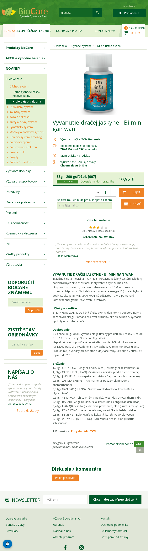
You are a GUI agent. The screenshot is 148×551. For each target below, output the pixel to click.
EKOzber (44, 31)
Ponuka (9, 31)
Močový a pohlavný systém (26, 132)
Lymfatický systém (21, 127)
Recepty (21, 31)
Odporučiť (34, 310)
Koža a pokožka (19, 117)
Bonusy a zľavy (15, 524)
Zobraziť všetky (28, 410)
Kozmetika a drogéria (21, 233)
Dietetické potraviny (20, 202)
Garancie (58, 524)
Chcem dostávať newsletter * (115, 499)
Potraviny (13, 192)
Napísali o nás (62, 531)
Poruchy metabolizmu (23, 147)
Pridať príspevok (65, 478)
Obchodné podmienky (114, 524)
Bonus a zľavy (105, 31)
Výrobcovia (14, 264)
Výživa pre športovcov (22, 181)
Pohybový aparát (20, 142)
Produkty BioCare (19, 48)
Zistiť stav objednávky (23, 332)
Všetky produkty (17, 254)
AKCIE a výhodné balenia (24, 58)
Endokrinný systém (21, 107)
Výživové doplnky (18, 171)
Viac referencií (96, 262)
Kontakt (105, 518)
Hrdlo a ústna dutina (27, 101)
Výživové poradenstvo (67, 518)
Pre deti (11, 213)
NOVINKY (13, 68)
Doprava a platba (69, 31)
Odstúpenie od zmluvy (114, 537)
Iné (8, 244)
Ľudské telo (14, 79)
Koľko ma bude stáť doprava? (78, 146)
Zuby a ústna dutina (21, 162)
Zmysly (13, 157)
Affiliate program (63, 537)
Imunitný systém (19, 112)
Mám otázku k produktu (75, 155)
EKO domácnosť (17, 223)
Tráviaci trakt (17, 152)
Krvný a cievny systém (23, 122)
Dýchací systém (19, 86)
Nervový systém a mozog (25, 137)
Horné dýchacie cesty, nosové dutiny (26, 94)
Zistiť (37, 352)
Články (32, 31)
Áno (139, 444)
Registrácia (129, 6)
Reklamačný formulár (114, 531)
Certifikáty (12, 531)
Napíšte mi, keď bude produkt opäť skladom (84, 200)
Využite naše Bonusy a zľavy (78, 163)
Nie (140, 450)
